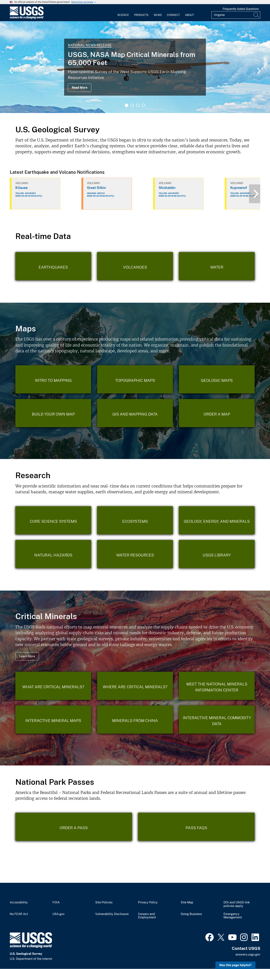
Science (123, 14)
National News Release (90, 45)
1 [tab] (126, 105)
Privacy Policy (148, 902)
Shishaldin (167, 188)
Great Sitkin (96, 188)
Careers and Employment (147, 915)
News (158, 14)
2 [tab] (132, 105)
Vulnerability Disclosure (112, 914)
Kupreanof (238, 188)
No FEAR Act (19, 914)
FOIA (56, 902)
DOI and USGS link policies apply (237, 904)
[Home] (27, 18)
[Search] (256, 15)
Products (141, 14)
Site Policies (103, 902)
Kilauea (21, 188)
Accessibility (19, 902)
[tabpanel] (135, 67)
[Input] (236, 15)
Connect (173, 14)
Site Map (187, 902)
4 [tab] (143, 105)
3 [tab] (138, 105)
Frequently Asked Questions (241, 9)
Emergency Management (233, 915)
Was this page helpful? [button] (235, 965)
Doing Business (191, 914)
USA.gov (58, 914)
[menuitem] (123, 12)
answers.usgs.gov (248, 954)
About (189, 14)
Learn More (27, 656)
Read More (79, 87)
